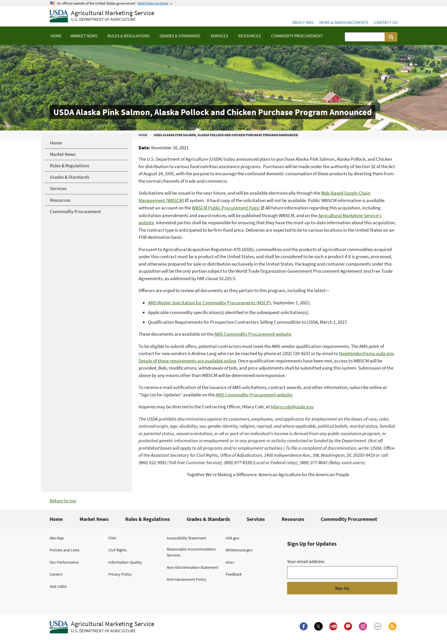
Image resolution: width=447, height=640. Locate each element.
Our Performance (64, 562)
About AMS (303, 22)
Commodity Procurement (349, 519)
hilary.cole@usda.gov (292, 406)
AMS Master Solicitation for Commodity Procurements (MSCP (208, 302)
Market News (94, 519)
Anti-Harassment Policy (186, 579)
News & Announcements (343, 22)
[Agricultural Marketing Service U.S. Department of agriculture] (102, 16)
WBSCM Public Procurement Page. (226, 208)
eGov (229, 562)
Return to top (63, 501)
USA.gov (232, 538)
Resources (293, 519)
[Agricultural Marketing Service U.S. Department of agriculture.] (102, 627)
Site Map (57, 538)
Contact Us (385, 22)
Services (256, 519)
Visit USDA (58, 586)
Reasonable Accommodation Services (191, 552)
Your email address (305, 561)
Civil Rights (117, 550)
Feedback (233, 574)
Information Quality (125, 562)
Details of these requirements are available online (187, 361)
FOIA (112, 538)
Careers (56, 574)
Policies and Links (65, 550)
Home (143, 135)
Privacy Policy (120, 574)
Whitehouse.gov (239, 550)
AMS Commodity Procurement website (252, 334)
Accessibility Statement (186, 538)
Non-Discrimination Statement (192, 567)
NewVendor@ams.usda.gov (366, 353)
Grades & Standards (208, 519)
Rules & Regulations (147, 519)
